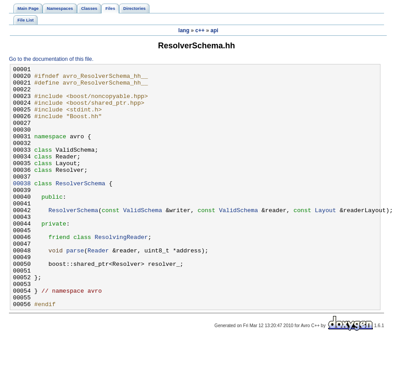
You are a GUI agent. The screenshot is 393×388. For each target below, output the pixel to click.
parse (75, 288)
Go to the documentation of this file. (51, 59)
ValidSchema (142, 239)
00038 (22, 207)
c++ (200, 30)
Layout (325, 239)
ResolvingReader (121, 272)
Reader (98, 288)
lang (183, 30)
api (214, 30)
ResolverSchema (80, 207)
